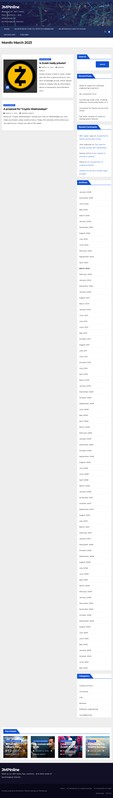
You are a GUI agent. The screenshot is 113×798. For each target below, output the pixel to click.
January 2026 (85, 192)
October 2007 (85, 503)
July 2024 (83, 239)
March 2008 (84, 486)
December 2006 (86, 544)
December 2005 (86, 603)
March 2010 (84, 380)
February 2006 (85, 591)
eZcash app (9, 35)
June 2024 (84, 245)
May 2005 (83, 644)
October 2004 (85, 656)
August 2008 (84, 462)
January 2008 (85, 492)
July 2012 (83, 321)
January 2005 (85, 650)
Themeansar (42, 791)
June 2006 (84, 574)
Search (82, 56)
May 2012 (83, 333)
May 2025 (83, 210)
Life (81, 697)
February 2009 (85, 433)
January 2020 (85, 292)
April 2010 (83, 374)
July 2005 (83, 633)
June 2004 (84, 662)
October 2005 (85, 615)
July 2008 (83, 468)
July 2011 (83, 351)
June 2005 (84, 638)
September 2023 (86, 257)
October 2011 (85, 339)
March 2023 (84, 268)
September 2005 (86, 621)
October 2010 (85, 362)
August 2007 (84, 515)
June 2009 (84, 409)
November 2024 (86, 227)
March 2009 (84, 427)
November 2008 (86, 445)
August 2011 (84, 345)
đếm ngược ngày (86, 136)
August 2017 (84, 298)
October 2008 (85, 450)
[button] (105, 32)
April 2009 (83, 421)
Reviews (82, 703)
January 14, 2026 (42, 751)
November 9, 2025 (70, 751)
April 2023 (83, 262)
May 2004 (83, 668)
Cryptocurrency (45, 59)
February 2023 (85, 274)
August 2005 (84, 627)
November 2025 (86, 198)
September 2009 (86, 403)
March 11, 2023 (12, 113)
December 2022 (86, 286)
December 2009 (86, 392)
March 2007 (84, 527)
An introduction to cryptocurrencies (34, 29)
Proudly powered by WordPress (13, 791)
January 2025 (85, 221)
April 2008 (83, 480)
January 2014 (85, 309)
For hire (24, 35)
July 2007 (83, 521)
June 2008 (84, 474)
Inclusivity (83, 691)
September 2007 (86, 509)
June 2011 (83, 356)
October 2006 (85, 550)
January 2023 (85, 280)
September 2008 (86, 456)
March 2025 (84, 215)
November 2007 (86, 497)
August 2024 (84, 233)
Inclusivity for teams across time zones (96, 746)
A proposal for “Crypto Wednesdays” (25, 109)
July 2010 (83, 368)
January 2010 (85, 386)
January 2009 (85, 439)
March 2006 (84, 586)
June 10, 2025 (95, 751)
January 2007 (85, 539)
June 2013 (83, 315)
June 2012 (83, 327)
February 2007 (85, 533)
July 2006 (83, 568)
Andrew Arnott (26, 113)
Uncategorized (85, 715)
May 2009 (83, 415)
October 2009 (85, 398)
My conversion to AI (88, 94)
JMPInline (10, 7)
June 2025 (84, 204)
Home (6, 29)
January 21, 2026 (15, 751)
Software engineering (88, 709)
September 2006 (86, 556)
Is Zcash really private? (52, 63)
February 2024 (85, 251)
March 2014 (84, 304)
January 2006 (85, 597)
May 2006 (83, 580)
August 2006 (84, 562)
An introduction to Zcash (72, 29)
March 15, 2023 (47, 67)
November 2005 (86, 609)
